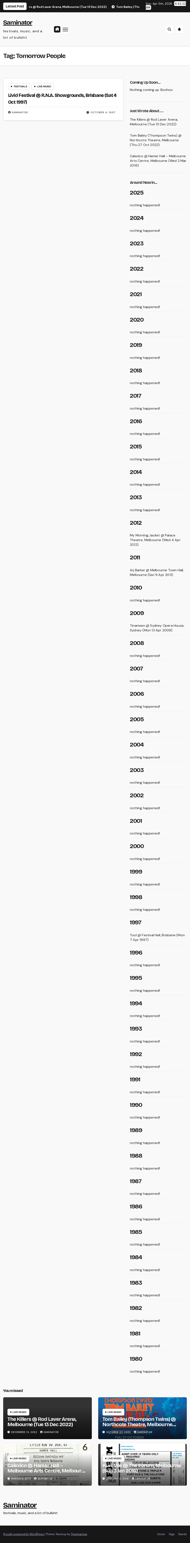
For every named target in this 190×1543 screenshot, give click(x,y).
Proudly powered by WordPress (23, 1534)
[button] (169, 29)
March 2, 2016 (21, 1478)
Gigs (172, 1534)
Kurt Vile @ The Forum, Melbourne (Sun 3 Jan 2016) (141, 1468)
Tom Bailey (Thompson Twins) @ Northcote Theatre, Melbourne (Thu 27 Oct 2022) (155, 140)
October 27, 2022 (119, 1432)
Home (161, 1534)
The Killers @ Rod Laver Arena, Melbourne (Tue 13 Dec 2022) (154, 121)
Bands (183, 1534)
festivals (20, 86)
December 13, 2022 (24, 1432)
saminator (18, 112)
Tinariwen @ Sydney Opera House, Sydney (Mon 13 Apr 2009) (157, 627)
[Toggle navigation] (65, 29)
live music (44, 86)
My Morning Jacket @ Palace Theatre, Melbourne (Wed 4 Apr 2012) (155, 540)
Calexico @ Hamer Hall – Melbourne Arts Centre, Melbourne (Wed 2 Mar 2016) (158, 161)
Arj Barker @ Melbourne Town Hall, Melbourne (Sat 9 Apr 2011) (157, 572)
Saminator (17, 22)
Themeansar (79, 1534)
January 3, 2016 (118, 1478)
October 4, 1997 (103, 112)
